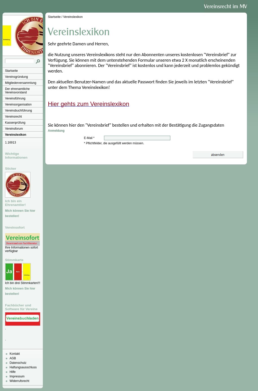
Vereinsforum (14, 128)
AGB (13, 358)
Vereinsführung (15, 98)
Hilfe (13, 372)
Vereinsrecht (13, 116)
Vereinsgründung (16, 77)
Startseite (11, 71)
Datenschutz (18, 363)
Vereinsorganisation (18, 104)
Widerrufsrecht (19, 381)
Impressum (17, 376)
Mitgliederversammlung (20, 83)
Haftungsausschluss (23, 367)
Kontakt (15, 354)
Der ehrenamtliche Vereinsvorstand (17, 90)
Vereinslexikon (15, 134)
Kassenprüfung (15, 122)
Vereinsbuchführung (18, 110)
